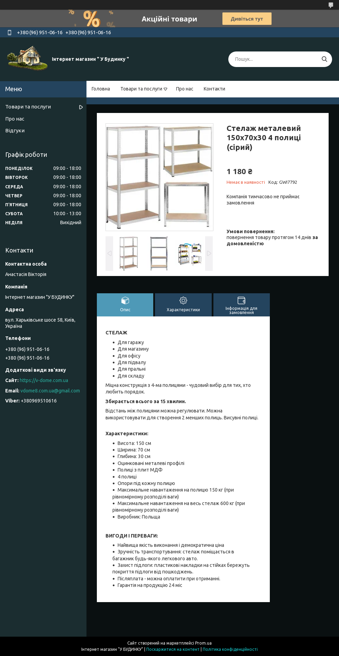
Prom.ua (203, 643)
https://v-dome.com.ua (44, 380)
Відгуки (15, 130)
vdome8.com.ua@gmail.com (50, 390)
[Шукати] (324, 59)
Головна (101, 89)
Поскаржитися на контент (173, 649)
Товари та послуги (141, 89)
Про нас (184, 89)
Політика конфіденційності (230, 649)
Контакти (214, 89)
